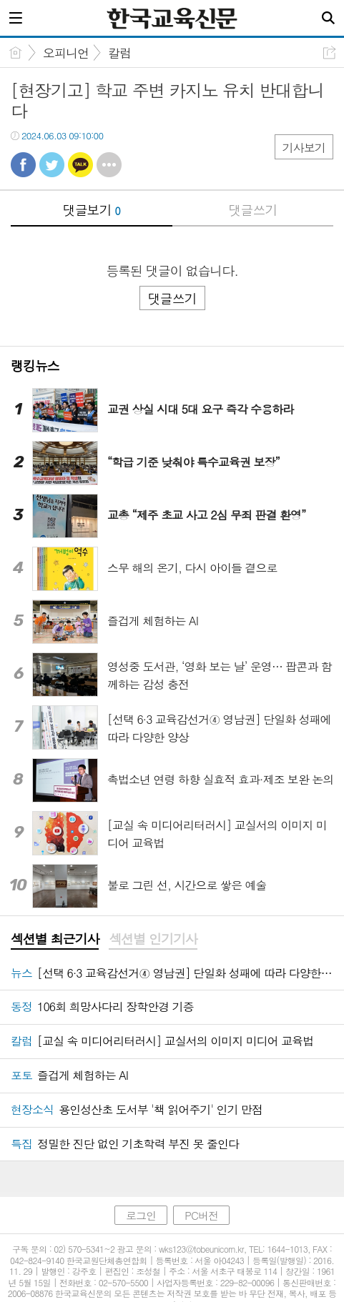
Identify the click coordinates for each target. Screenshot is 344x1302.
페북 (23, 164)
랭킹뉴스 (35, 365)
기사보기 (303, 147)
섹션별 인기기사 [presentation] (153, 939)
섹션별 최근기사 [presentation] (55, 939)
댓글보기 (91, 210)
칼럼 (119, 52)
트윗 (51, 164)
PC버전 (201, 1215)
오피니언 (66, 52)
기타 (109, 164)
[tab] (55, 939)
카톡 (80, 164)
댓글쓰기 (252, 210)
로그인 (141, 1215)
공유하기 (329, 52)
